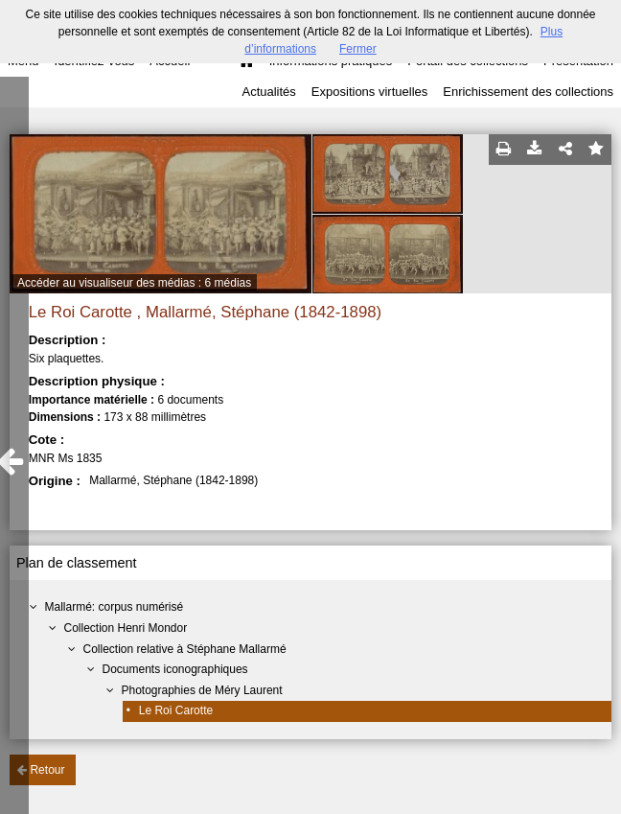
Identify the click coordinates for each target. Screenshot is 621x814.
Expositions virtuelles (369, 91)
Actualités (268, 91)
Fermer (358, 49)
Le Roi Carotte (176, 710)
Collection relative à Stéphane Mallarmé (184, 649)
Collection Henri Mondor (125, 628)
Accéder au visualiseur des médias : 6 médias (134, 283)
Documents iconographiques (174, 669)
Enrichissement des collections (528, 91)
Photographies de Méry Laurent (201, 690)
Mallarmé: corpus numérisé (113, 607)
